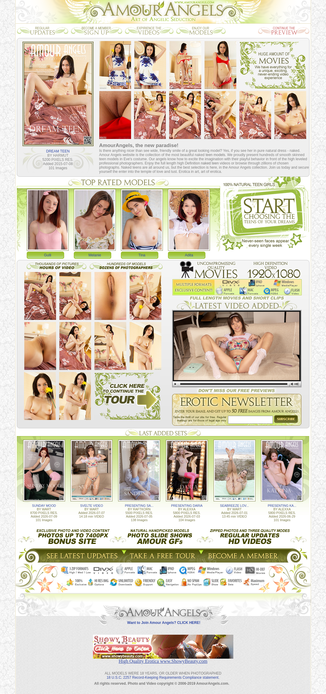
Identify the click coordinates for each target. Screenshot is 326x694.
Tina (142, 255)
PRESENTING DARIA (186, 505)
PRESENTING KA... (282, 505)
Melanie (94, 255)
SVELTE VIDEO (91, 505)
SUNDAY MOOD (44, 505)
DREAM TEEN (58, 151)
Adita (189, 255)
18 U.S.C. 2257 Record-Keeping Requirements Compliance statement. (162, 677)
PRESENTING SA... (139, 505)
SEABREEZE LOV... (234, 505)
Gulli (47, 255)
